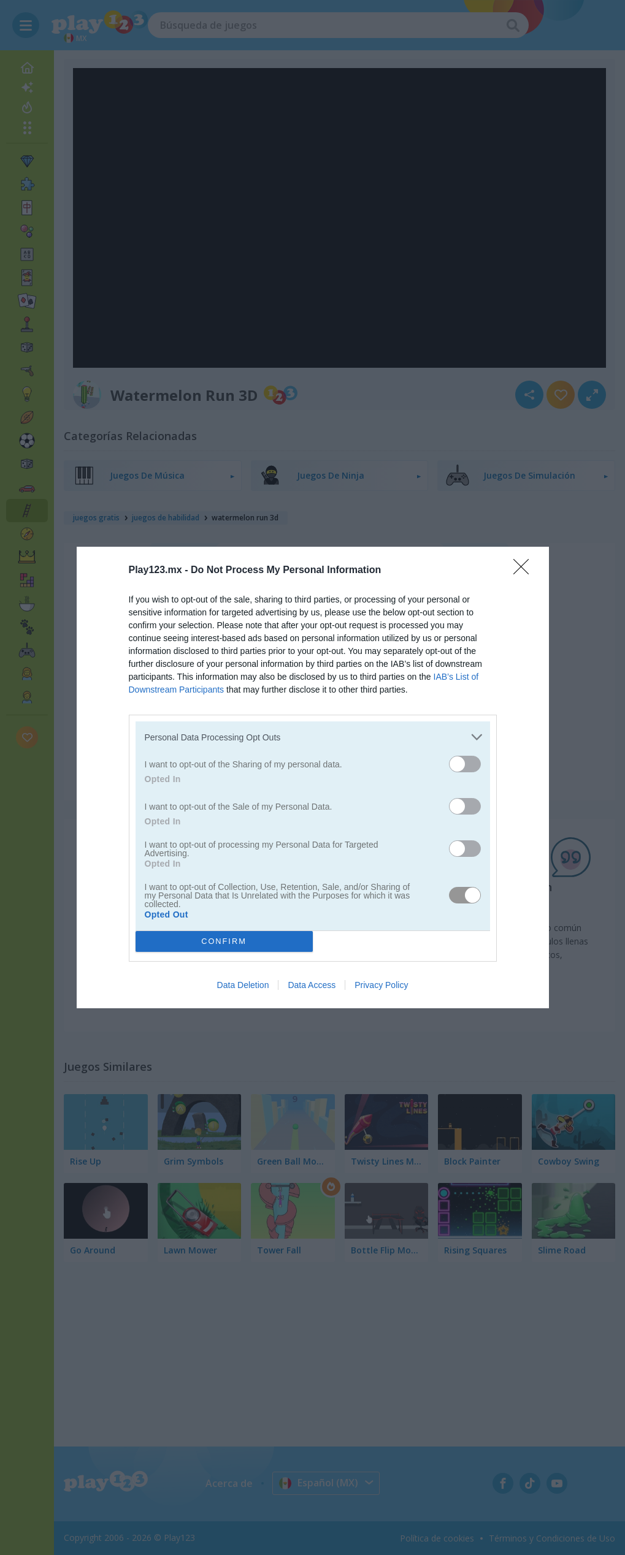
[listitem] (313, 737)
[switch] (465, 764)
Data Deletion (243, 985)
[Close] (525, 570)
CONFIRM (224, 941)
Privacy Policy (381, 985)
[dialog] (313, 777)
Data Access (312, 985)
